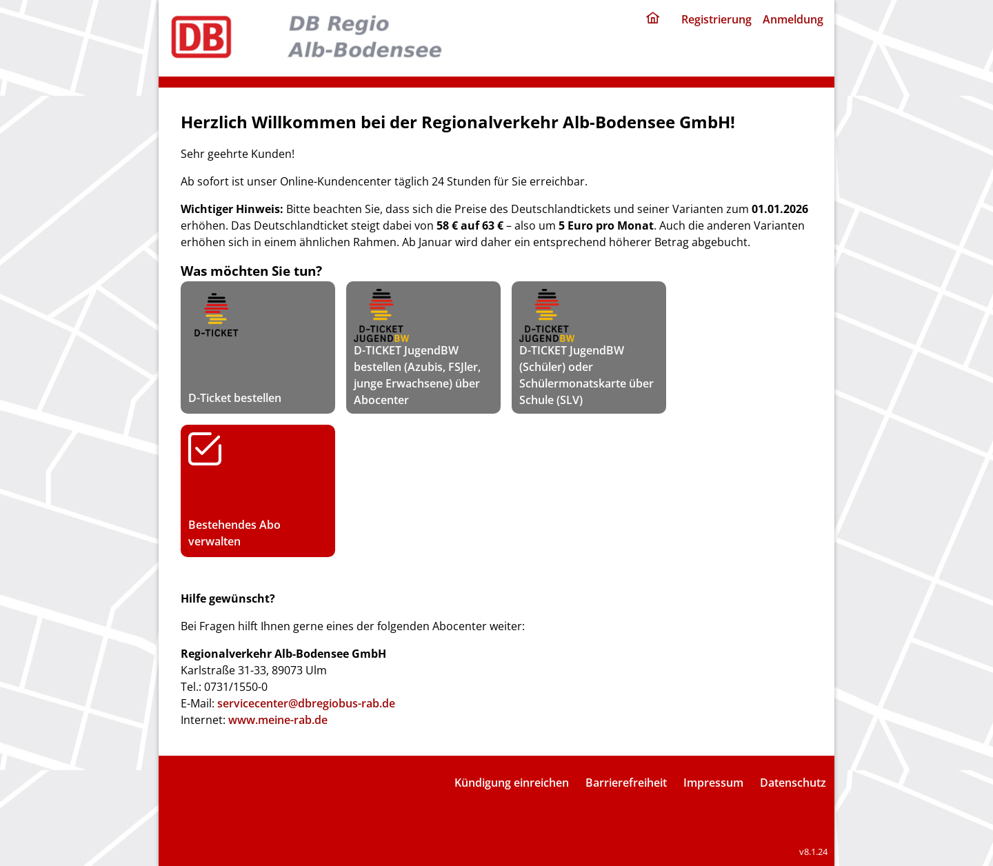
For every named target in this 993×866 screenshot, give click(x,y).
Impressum (713, 782)
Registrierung (716, 19)
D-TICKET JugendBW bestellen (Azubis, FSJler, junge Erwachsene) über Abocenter (417, 347)
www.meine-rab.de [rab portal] (278, 719)
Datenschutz (793, 782)
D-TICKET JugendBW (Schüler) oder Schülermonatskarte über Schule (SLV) (586, 347)
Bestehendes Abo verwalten (258, 490)
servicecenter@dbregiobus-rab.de (306, 703)
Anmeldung (793, 19)
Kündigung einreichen (511, 782)
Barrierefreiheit (626, 782)
